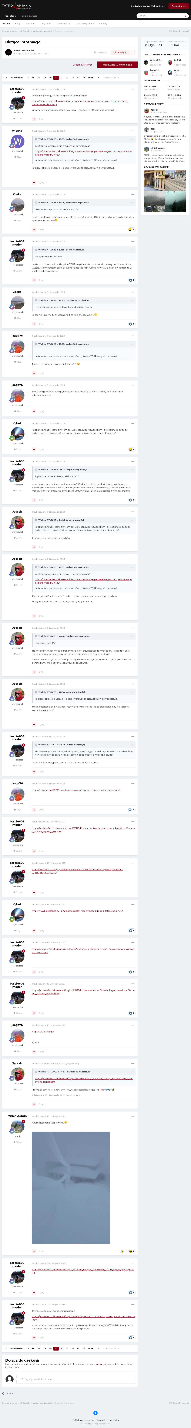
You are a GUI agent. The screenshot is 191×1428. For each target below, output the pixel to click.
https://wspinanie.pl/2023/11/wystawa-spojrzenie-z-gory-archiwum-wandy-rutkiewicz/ (76, 790)
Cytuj (41, 119)
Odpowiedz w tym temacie (117, 64)
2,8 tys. (17, 1142)
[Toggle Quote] (36, 139)
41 (62, 78)
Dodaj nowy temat (82, 64)
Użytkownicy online (84, 23)
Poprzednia (16, 78)
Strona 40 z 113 (111, 78)
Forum (6, 23)
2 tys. (17, 157)
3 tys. (17, 220)
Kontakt (101, 1420)
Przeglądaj (10, 17)
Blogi (17, 23)
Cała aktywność (29, 16)
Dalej (91, 78)
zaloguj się (101, 1364)
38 (44, 78)
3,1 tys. (18, 538)
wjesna (17, 130)
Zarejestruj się (179, 6)
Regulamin (46, 23)
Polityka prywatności (83, 1420)
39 (50, 78)
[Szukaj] (152, 15)
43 (72, 78)
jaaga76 (17, 335)
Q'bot (17, 423)
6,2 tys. (17, 118)
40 (56, 78)
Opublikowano (48, 89)
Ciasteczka (113, 1420)
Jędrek (17, 511)
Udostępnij (100, 52)
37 (39, 78)
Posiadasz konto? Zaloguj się (148, 6)
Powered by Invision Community (95, 1424)
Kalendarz (31, 23)
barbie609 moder (17, 90)
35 (27, 78)
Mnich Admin (17, 1116)
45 (84, 78)
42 (67, 78)
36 (33, 78)
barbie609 (71, 139)
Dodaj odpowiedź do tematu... (36, 1379)
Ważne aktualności (39, 53)
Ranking (103, 23)
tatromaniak (28, 50)
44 (78, 78)
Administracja (63, 23)
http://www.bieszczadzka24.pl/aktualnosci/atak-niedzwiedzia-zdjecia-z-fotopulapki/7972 (77, 911)
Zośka (17, 194)
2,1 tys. (18, 449)
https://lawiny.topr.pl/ (43, 1031)
